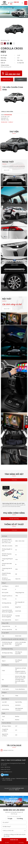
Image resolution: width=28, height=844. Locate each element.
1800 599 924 (7, 767)
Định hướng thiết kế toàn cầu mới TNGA (13, 503)
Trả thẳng (20, 818)
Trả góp (10, 818)
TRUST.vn (17, 789)
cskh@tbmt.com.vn (8, 771)
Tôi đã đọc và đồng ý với (14, 835)
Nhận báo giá (14, 839)
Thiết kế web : (12, 789)
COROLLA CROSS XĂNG (7, 111)
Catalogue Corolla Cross (8, 750)
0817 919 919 (7, 769)
